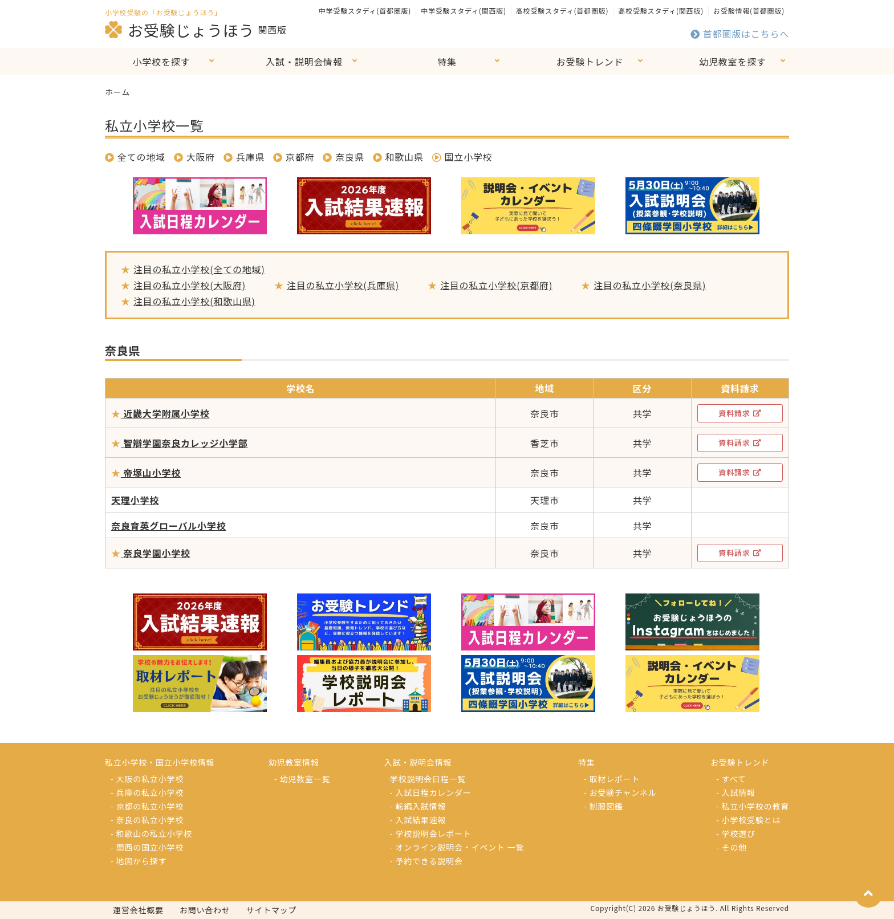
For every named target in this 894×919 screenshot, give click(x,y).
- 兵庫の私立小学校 (147, 792)
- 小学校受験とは (748, 820)
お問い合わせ (205, 910)
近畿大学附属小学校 (165, 413)
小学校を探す (161, 61)
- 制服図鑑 (603, 806)
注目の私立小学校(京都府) (496, 285)
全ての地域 (135, 157)
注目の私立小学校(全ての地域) (199, 269)
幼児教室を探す (732, 61)
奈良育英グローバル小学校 (168, 525)
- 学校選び (735, 833)
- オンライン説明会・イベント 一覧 (457, 847)
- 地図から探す (138, 861)
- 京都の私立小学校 (147, 806)
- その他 (731, 847)
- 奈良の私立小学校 (147, 820)
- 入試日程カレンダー (431, 792)
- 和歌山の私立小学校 (151, 833)
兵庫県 (250, 157)
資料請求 (739, 413)
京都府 (300, 157)
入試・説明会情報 (304, 61)
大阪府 (200, 157)
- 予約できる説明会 (426, 861)
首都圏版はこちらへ (739, 33)
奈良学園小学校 (155, 553)
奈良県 (349, 157)
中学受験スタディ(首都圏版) (365, 10)
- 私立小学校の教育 (752, 806)
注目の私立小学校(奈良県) (650, 285)
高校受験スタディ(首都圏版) (562, 10)
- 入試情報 (735, 792)
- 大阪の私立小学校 (147, 778)
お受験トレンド (590, 61)
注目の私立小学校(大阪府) (189, 285)
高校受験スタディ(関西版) (661, 10)
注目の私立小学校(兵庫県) (343, 285)
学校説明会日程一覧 (428, 778)
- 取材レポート (612, 778)
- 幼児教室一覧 (302, 778)
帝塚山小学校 (151, 472)
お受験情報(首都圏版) (749, 10)
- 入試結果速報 (418, 820)
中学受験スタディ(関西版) (463, 10)
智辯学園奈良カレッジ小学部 (184, 443)
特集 (447, 61)
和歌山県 (404, 157)
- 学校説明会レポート (431, 833)
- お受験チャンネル (620, 792)
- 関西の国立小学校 (147, 847)
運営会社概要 (138, 910)
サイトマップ (271, 910)
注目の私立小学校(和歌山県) (194, 301)
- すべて (731, 778)
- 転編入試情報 (418, 806)
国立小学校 (462, 157)
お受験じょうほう (179, 29)
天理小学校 (135, 500)
